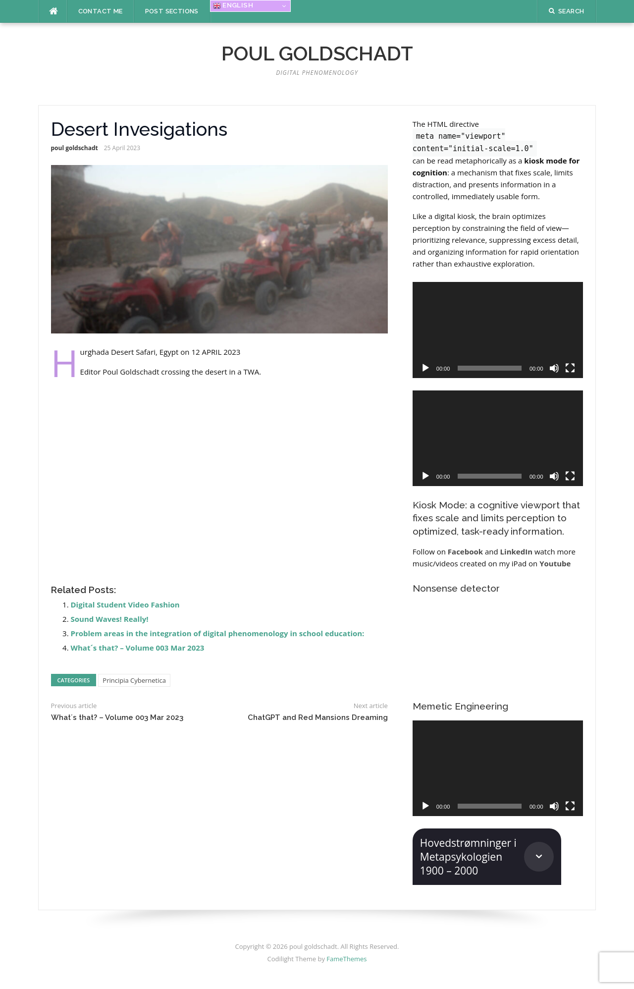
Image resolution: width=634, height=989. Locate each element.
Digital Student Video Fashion (125, 604)
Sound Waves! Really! (110, 619)
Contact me (100, 11)
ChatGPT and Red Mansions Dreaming (318, 717)
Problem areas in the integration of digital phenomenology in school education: (218, 633)
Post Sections (172, 11)
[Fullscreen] (570, 368)
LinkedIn (516, 551)
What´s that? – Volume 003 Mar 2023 (138, 648)
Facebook (465, 551)
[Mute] (554, 368)
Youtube (555, 563)
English (233, 5)
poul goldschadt (317, 53)
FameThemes (346, 958)
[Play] (425, 368)
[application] (498, 330)
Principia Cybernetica (134, 680)
